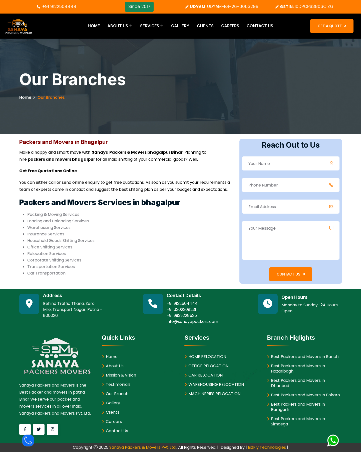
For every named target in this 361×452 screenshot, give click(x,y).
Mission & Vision (121, 375)
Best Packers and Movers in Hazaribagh (298, 368)
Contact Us (260, 25)
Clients (205, 25)
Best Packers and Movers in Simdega (298, 421)
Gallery (180, 25)
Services (149, 25)
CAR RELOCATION (205, 375)
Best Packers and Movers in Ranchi (305, 356)
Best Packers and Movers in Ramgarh (298, 406)
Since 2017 (139, 7)
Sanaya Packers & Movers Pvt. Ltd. (142, 447)
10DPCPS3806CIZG (313, 7)
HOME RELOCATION (207, 356)
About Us (117, 25)
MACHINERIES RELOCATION (214, 393)
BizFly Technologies (267, 447)
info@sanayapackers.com (192, 321)
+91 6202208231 (181, 309)
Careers (230, 25)
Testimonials (118, 384)
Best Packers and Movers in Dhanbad (298, 383)
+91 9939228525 (182, 315)
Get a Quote (332, 26)
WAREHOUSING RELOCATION (216, 384)
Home (94, 25)
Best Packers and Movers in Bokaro (305, 394)
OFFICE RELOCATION (208, 365)
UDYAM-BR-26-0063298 (232, 7)
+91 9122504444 (59, 7)
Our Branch (117, 393)
